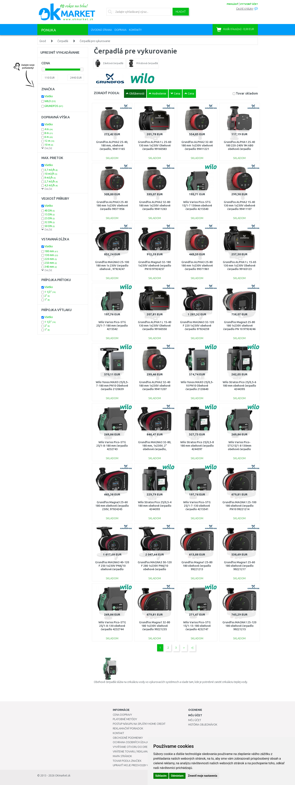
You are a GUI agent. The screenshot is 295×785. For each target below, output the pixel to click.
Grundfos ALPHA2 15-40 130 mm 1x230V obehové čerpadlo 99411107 (239, 205)
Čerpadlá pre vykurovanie (95, 41)
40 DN (49, 210)
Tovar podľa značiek (127, 760)
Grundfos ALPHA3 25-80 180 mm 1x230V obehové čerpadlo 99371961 (197, 266)
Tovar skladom (247, 93)
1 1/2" (50, 291)
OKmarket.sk (62, 775)
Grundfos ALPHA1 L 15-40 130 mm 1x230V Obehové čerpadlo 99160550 (154, 326)
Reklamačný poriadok (128, 728)
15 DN (49, 214)
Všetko (48, 96)
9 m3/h (50, 177)
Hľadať (181, 11)
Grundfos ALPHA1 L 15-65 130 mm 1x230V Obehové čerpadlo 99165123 (239, 266)
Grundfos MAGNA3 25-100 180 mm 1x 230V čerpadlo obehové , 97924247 (112, 266)
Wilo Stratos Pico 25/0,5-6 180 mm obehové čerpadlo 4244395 (239, 386)
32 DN (49, 222)
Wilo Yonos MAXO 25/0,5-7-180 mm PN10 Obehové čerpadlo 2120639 (112, 386)
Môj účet (194, 720)
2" (47, 295)
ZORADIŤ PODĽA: (107, 93)
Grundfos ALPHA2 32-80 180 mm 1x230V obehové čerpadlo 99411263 (154, 205)
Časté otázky (244, 8)
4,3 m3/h (51, 185)
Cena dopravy (122, 714)
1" (47, 299)
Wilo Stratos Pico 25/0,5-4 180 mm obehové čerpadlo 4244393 (154, 506)
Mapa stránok (122, 756)
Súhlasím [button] (161, 775)
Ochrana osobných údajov (132, 742)
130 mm (51, 255)
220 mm (50, 259)
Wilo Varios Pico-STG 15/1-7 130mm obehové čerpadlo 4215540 (197, 205)
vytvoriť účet (249, 4)
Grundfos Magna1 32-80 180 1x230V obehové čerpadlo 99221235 (154, 626)
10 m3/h (50, 173)
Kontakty (135, 29)
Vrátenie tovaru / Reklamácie (133, 751)
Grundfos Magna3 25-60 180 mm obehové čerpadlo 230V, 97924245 (112, 506)
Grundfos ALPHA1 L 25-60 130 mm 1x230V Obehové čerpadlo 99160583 (154, 145)
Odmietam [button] (177, 775)
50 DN (49, 226)
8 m (48, 133)
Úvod (42, 41)
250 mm (50, 262)
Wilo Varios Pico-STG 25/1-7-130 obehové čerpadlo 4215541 (197, 506)
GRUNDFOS (53, 105)
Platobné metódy (125, 719)
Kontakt (118, 733)
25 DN (49, 218)
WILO (50, 101)
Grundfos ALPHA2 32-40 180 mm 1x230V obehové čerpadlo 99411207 (154, 386)
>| (192, 647)
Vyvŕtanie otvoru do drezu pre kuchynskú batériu (147, 746)
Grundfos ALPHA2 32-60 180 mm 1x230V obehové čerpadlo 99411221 (197, 145)
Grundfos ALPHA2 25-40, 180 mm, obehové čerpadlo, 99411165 (112, 145)
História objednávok (202, 724)
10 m (48, 144)
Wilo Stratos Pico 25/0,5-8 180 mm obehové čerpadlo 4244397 (197, 446)
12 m (49, 140)
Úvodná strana (101, 29)
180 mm (51, 251)
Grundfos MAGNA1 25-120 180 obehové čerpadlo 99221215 (239, 626)
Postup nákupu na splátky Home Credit (139, 723)
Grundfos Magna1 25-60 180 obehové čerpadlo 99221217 (239, 566)
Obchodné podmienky (128, 737)
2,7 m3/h (51, 181)
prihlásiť (232, 4)
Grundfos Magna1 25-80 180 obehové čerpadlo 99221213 (196, 566)
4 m (48, 129)
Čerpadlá (62, 41)
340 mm (50, 266)
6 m (48, 136)
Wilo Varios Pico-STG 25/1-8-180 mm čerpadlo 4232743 (112, 446)
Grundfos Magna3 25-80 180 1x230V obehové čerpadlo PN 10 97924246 (239, 326)
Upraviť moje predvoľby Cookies (135, 765)
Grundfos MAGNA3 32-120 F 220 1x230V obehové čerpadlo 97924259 (197, 326)
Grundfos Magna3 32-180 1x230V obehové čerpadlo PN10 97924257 (154, 266)
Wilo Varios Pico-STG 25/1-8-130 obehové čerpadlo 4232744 (112, 626)
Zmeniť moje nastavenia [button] (202, 775)
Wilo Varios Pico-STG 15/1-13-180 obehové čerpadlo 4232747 (197, 626)
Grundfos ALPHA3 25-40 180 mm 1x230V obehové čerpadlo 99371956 (112, 205)
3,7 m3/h (51, 169)
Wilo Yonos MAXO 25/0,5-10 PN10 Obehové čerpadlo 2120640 (197, 386)
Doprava (121, 29)
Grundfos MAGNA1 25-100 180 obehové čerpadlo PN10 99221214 (239, 506)
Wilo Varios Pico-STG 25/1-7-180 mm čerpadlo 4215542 (112, 326)
